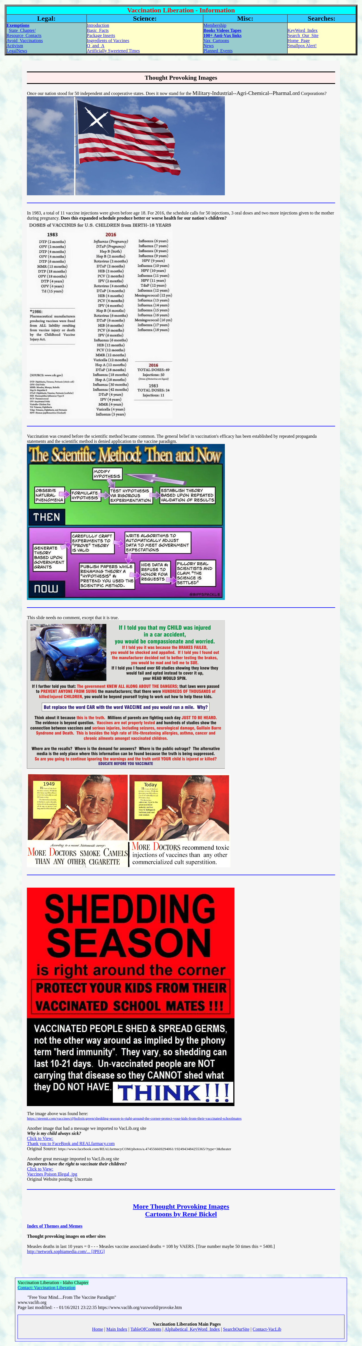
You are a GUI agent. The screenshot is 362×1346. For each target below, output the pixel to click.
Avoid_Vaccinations (25, 40)
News (208, 45)
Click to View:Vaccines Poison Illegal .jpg (52, 1171)
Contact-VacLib (267, 1329)
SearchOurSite (236, 1329)
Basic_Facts (98, 30)
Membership (214, 25)
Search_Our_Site (303, 35)
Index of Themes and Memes (54, 1226)
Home (97, 1329)
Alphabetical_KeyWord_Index (192, 1329)
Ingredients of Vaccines (108, 40)
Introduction (98, 25)
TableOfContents (145, 1329)
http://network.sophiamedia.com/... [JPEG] (66, 1251)
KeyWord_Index (303, 30)
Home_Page (299, 40)
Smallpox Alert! (302, 45)
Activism (15, 45)
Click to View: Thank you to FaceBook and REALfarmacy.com (71, 1141)
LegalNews (17, 50)
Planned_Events (217, 50)
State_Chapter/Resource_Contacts (24, 33)
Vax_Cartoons (216, 40)
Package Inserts (101, 35)
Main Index (116, 1329)
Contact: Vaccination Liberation (46, 1287)
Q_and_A (95, 45)
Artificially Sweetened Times (113, 50)
